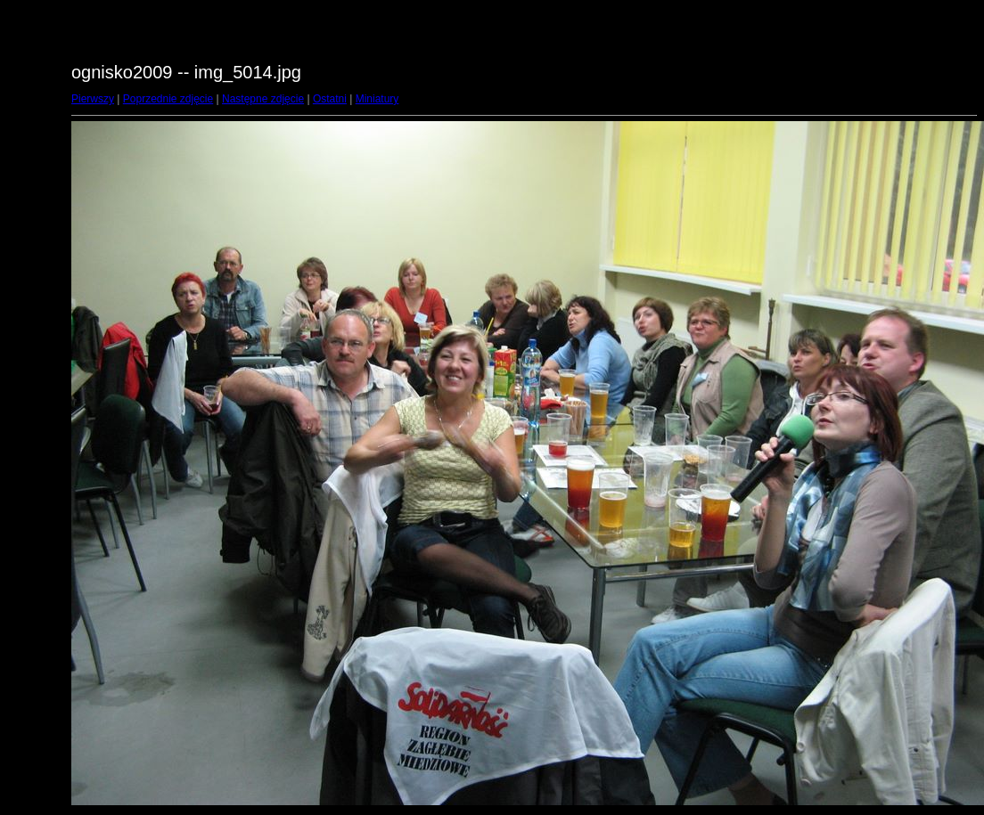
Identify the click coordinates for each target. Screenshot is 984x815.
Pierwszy (92, 99)
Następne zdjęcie (263, 99)
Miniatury (377, 99)
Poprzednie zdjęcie (168, 99)
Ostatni (330, 99)
